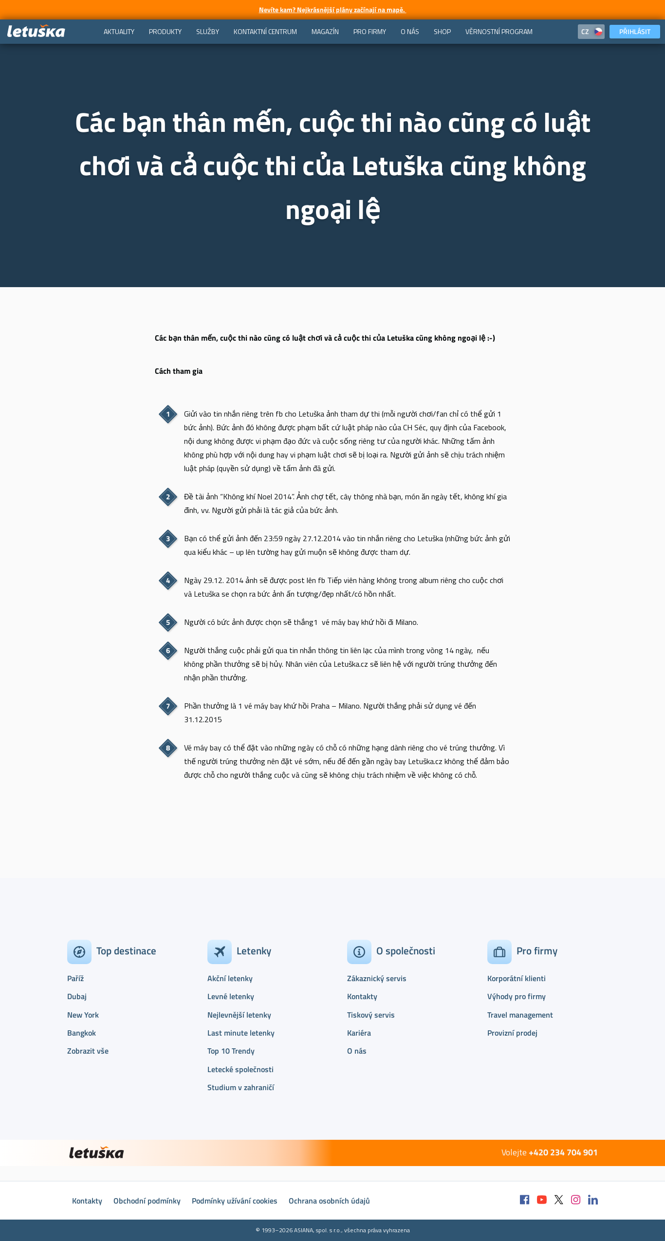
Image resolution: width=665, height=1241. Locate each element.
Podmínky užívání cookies (234, 1200)
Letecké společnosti (240, 1069)
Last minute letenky (241, 1033)
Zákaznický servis (376, 978)
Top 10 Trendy (231, 1051)
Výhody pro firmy (516, 996)
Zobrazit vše (88, 1051)
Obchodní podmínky (147, 1200)
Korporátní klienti (516, 978)
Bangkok (81, 1033)
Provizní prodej (512, 1033)
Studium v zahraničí (240, 1087)
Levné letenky (230, 996)
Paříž (75, 978)
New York (83, 1015)
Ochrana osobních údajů (329, 1200)
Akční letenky (230, 978)
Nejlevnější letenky (239, 1015)
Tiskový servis (371, 1015)
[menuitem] (119, 31)
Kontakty (362, 996)
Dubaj (77, 996)
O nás (357, 1051)
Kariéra (359, 1033)
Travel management (520, 1015)
